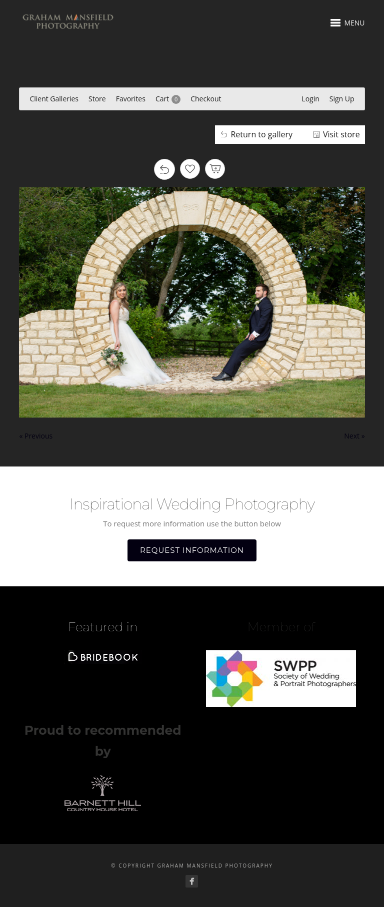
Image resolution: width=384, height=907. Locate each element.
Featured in (103, 626)
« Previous (35, 436)
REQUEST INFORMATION (192, 550)
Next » (354, 436)
